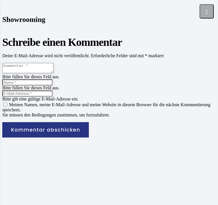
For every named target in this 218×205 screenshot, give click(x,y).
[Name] (27, 84)
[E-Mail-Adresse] (27, 95)
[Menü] (207, 11)
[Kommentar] (30, 69)
